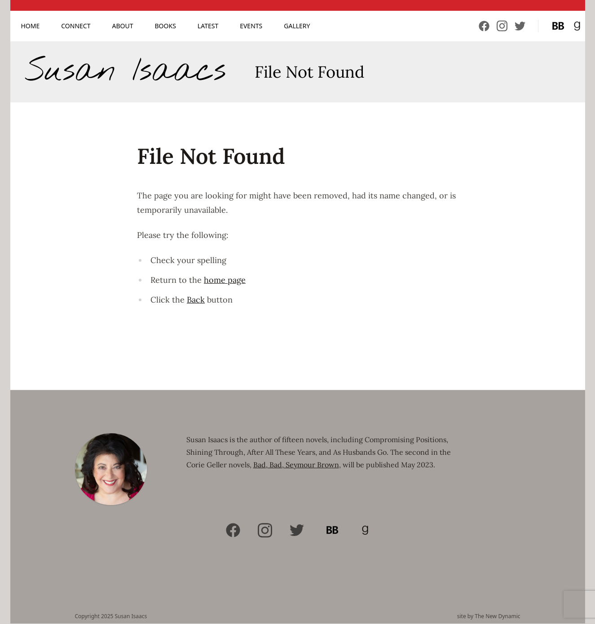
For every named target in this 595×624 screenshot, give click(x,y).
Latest (208, 26)
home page (225, 280)
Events (251, 26)
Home (30, 26)
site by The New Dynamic (488, 616)
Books (165, 26)
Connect (75, 26)
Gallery (297, 26)
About (122, 26)
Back (196, 299)
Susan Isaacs (125, 72)
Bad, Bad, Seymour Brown (296, 464)
